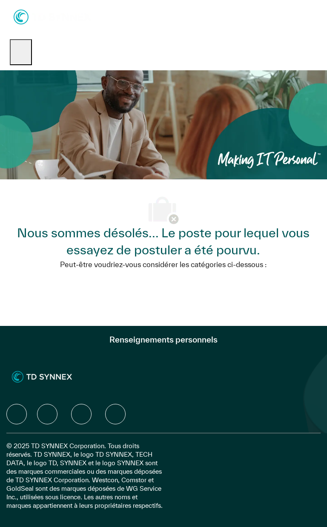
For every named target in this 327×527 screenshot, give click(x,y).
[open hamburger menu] (21, 52)
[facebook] (16, 414)
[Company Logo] (52, 16)
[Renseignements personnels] (163, 339)
